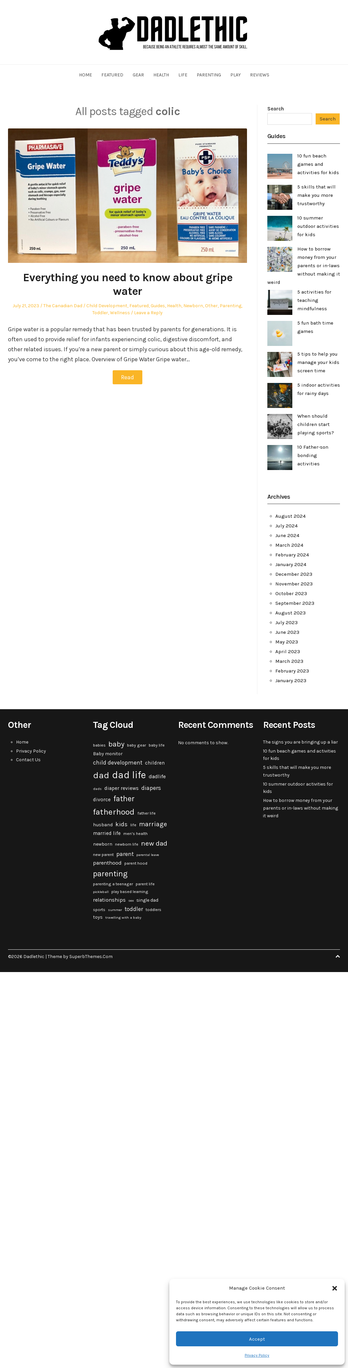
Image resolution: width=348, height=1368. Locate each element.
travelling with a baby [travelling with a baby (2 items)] (123, 917)
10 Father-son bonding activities (312, 455)
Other (211, 306)
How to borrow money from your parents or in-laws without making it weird (303, 265)
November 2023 (294, 584)
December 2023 (293, 574)
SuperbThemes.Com (91, 956)
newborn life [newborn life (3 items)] (126, 844)
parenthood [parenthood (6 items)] (107, 863)
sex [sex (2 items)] (131, 900)
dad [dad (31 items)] (101, 775)
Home (85, 75)
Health (161, 75)
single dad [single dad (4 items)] (147, 900)
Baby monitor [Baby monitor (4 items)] (108, 754)
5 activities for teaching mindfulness (314, 300)
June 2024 (287, 535)
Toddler (100, 313)
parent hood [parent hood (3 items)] (135, 863)
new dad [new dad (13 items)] (154, 843)
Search (275, 109)
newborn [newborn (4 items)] (102, 844)
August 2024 (290, 516)
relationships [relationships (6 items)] (109, 900)
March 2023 (289, 661)
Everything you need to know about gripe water (127, 284)
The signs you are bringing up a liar (300, 742)
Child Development (106, 306)
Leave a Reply (148, 313)
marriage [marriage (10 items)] (153, 824)
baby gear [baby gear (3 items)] (136, 745)
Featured (112, 75)
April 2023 (287, 651)
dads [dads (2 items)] (97, 789)
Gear (138, 75)
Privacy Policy (257, 1355)
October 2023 (291, 593)
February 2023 (292, 671)
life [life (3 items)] (133, 825)
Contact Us (28, 760)
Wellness (120, 313)
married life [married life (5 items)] (107, 833)
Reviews (259, 75)
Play (235, 75)
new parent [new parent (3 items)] (103, 854)
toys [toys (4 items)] (98, 917)
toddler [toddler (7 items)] (134, 909)
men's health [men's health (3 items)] (135, 833)
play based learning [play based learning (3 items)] (129, 891)
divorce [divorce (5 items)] (102, 800)
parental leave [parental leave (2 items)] (147, 855)
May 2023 (286, 642)
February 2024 (292, 555)
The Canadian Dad (62, 306)
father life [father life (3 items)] (146, 813)
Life (182, 75)
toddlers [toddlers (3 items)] (153, 909)
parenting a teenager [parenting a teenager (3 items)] (113, 884)
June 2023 (287, 632)
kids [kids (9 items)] (121, 824)
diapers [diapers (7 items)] (151, 788)
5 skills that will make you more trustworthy (316, 195)
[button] (334, 1288)
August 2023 (290, 613)
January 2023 (290, 680)
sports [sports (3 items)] (99, 909)
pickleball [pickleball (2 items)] (101, 892)
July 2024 (286, 526)
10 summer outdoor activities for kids (318, 226)
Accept (257, 1339)
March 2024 (289, 545)
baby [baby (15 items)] (116, 744)
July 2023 (286, 622)
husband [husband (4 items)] (103, 825)
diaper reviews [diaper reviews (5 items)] (121, 788)
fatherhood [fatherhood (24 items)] (114, 812)
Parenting (209, 75)
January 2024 (290, 564)
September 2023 (294, 603)
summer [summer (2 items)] (115, 910)
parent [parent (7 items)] (125, 854)
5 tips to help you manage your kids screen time (318, 362)
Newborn (193, 306)
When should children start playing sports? (315, 424)
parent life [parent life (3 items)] (145, 884)
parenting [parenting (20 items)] (110, 873)
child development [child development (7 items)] (117, 762)
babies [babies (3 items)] (99, 745)
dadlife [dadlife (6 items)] (157, 776)
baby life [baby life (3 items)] (157, 745)
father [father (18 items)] (124, 798)
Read (127, 377)
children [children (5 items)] (155, 763)
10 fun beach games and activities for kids (318, 164)
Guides (158, 306)
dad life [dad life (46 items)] (129, 775)
